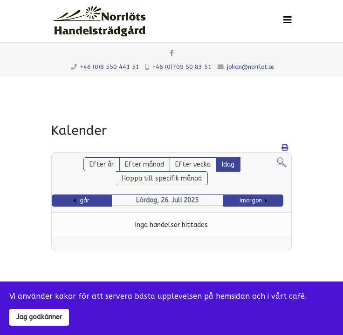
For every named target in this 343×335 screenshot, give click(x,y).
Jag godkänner (39, 317)
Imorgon (251, 200)
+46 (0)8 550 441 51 (109, 66)
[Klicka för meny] (287, 20)
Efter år (101, 164)
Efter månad (144, 164)
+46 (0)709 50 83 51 (182, 66)
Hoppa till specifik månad (162, 178)
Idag (228, 164)
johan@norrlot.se (250, 66)
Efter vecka (193, 164)
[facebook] (172, 53)
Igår (83, 200)
